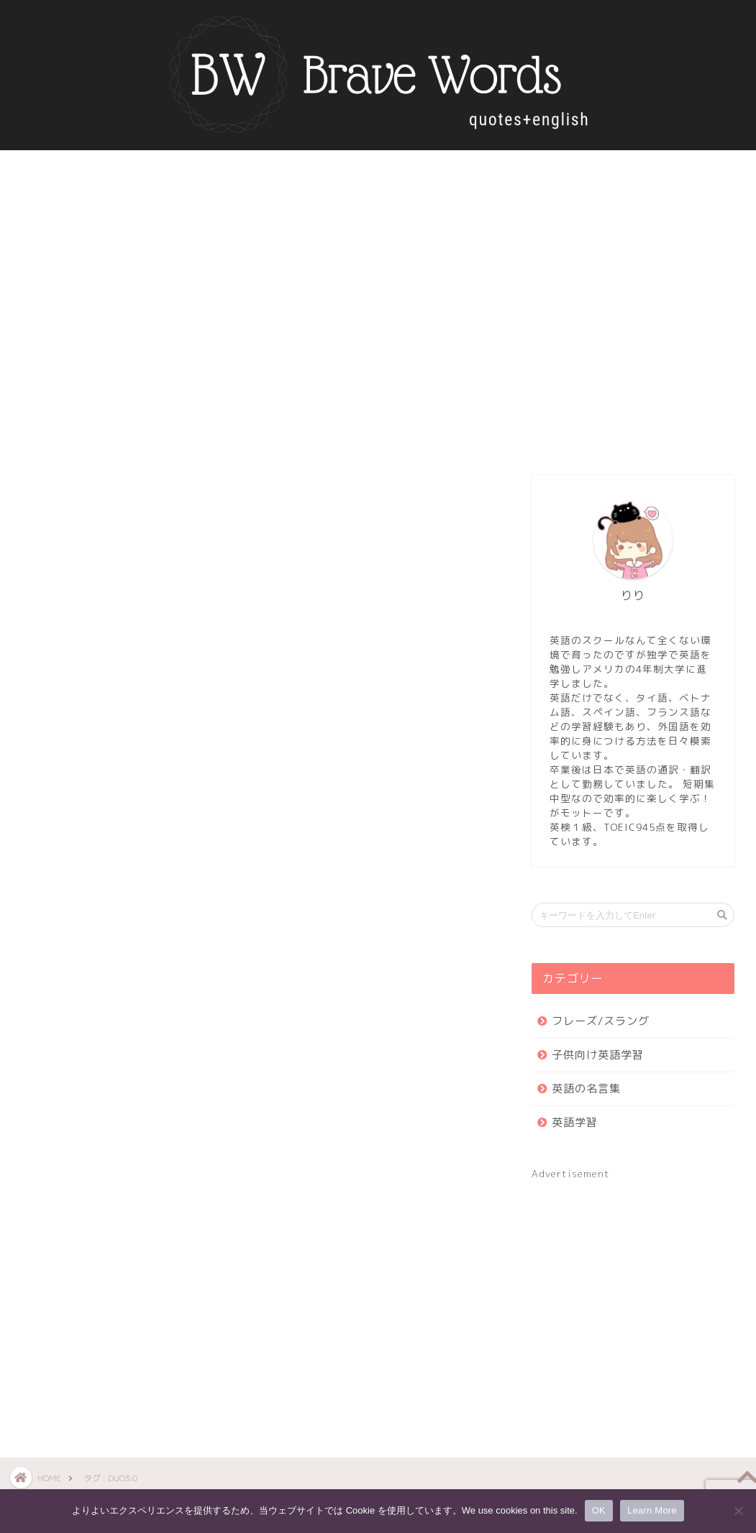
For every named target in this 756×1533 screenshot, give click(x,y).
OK (599, 1510)
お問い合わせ (465, 169)
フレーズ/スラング (601, 1020)
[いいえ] (738, 1511)
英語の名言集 (291, 169)
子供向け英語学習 (598, 1054)
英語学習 (575, 1122)
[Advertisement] (633, 335)
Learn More (652, 1510)
